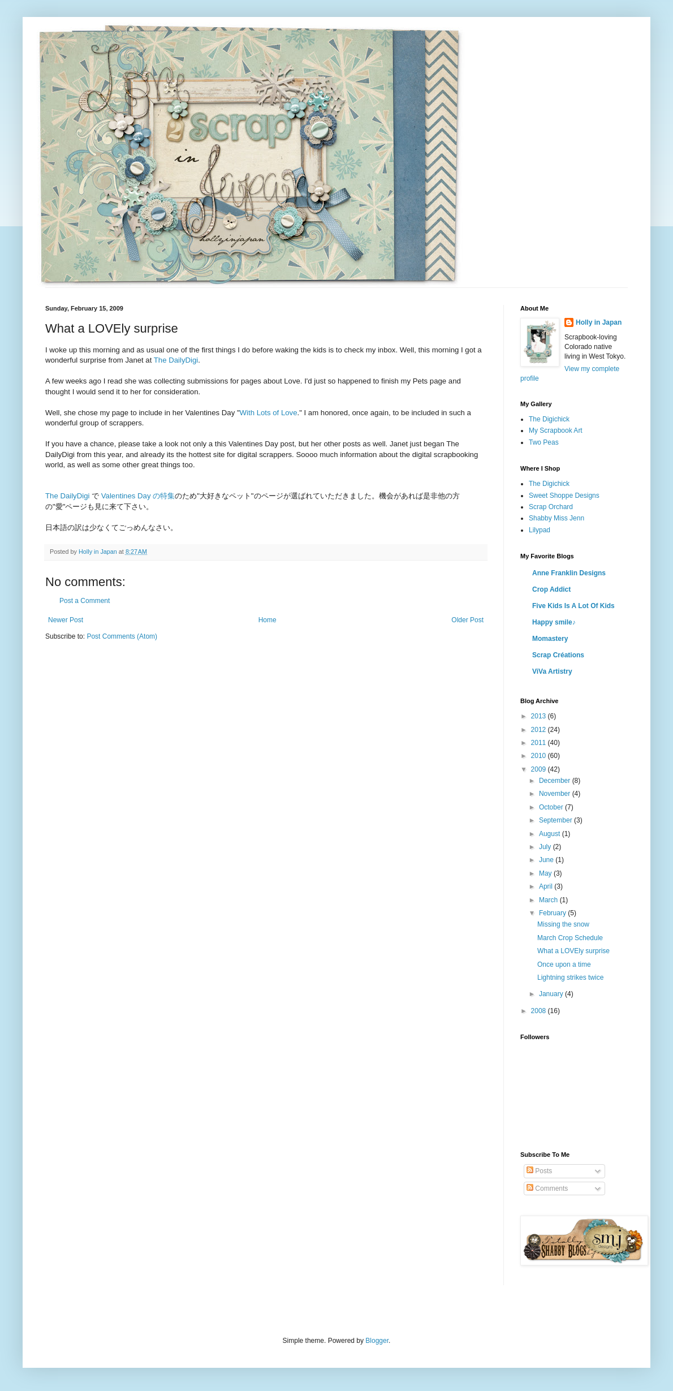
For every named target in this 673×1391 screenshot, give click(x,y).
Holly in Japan (599, 322)
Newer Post (65, 620)
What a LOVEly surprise (573, 951)
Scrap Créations (558, 655)
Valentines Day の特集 (138, 496)
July (546, 847)
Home (267, 620)
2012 (539, 730)
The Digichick (549, 419)
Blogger (377, 1341)
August (550, 834)
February (553, 913)
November (555, 794)
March (549, 900)
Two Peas (544, 442)
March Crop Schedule (570, 938)
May (546, 873)
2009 (539, 769)
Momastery (550, 639)
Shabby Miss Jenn (556, 518)
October (552, 807)
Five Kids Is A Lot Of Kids (573, 606)
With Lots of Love (268, 412)
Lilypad (539, 530)
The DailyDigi (176, 360)
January (552, 994)
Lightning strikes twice (570, 977)
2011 (539, 743)
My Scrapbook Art (556, 430)
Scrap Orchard (551, 507)
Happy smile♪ (554, 622)
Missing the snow (563, 924)
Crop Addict (551, 589)
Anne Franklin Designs (569, 573)
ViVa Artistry (552, 671)
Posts (539, 1171)
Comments (547, 1188)
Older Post (467, 620)
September (556, 820)
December (555, 781)
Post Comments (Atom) (122, 636)
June (547, 860)
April (546, 886)
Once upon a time (564, 964)
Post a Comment (84, 601)
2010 (539, 756)
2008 (539, 1011)
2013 (539, 716)
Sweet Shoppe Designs (564, 495)
